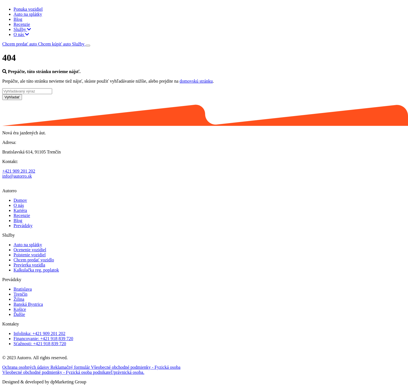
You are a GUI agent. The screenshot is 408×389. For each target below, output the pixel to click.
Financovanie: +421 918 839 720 (43, 338)
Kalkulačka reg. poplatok (36, 270)
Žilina (19, 299)
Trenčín (20, 294)
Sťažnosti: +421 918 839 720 (40, 343)
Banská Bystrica (28, 304)
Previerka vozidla (29, 265)
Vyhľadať (12, 97)
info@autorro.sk (17, 176)
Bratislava (23, 289)
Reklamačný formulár (70, 367)
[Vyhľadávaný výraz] (27, 91)
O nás (21, 34)
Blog (18, 19)
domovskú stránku (196, 81)
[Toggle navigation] (88, 45)
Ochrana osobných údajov (26, 367)
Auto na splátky (28, 14)
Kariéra (20, 210)
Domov (20, 200)
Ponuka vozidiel (28, 9)
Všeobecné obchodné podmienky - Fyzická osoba (136, 367)
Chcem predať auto (20, 44)
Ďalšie (19, 314)
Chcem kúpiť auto (55, 44)
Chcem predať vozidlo (34, 259)
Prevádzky (23, 225)
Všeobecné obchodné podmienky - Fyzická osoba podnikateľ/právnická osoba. (73, 372)
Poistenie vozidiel (30, 254)
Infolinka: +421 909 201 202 (39, 333)
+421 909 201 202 (18, 171)
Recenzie (22, 24)
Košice (20, 309)
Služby (22, 29)
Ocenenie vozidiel (30, 249)
